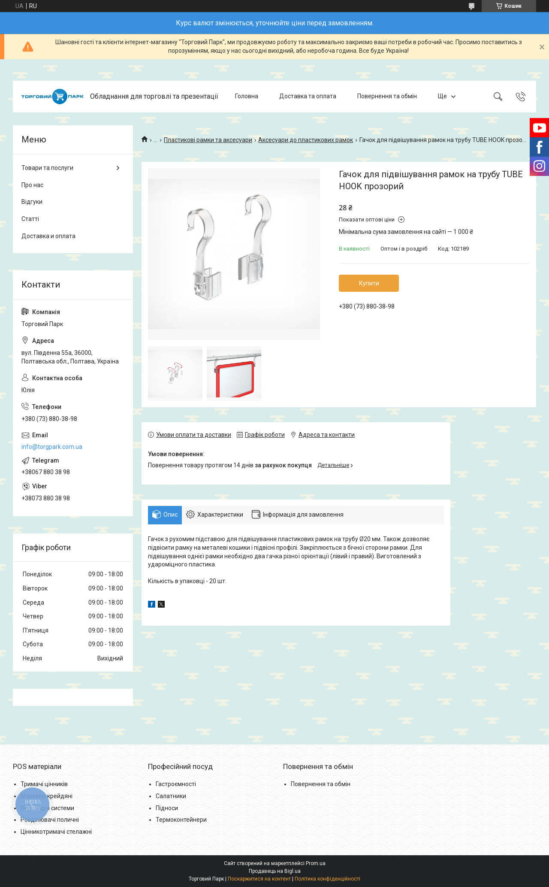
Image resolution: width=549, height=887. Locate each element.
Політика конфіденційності (327, 879)
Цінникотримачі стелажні (56, 831)
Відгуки (31, 201)
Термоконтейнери (181, 819)
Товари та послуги (47, 167)
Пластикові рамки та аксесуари (208, 139)
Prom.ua (316, 863)
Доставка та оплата (307, 96)
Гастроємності (176, 784)
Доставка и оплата (48, 236)
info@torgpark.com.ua (51, 446)
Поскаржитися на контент (259, 879)
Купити (369, 283)
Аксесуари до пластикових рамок (305, 139)
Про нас (32, 185)
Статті (30, 218)
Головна (246, 96)
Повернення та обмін (387, 96)
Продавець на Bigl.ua (275, 871)
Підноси (167, 808)
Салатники (171, 796)
